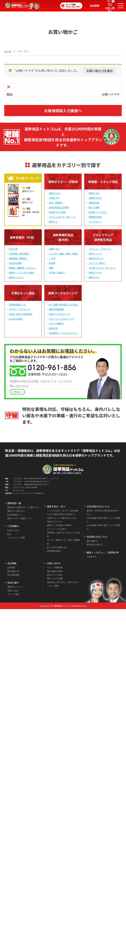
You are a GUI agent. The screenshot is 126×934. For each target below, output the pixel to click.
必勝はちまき (95, 197)
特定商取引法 (13, 571)
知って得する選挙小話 (56, 547)
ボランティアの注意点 (56, 529)
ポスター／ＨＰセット (19, 309)
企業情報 (11, 567)
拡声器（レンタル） (98, 212)
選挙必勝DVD (92, 540)
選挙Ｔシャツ (95, 253)
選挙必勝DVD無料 (55, 571)
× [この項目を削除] (8, 87)
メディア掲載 (13, 594)
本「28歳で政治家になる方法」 (64, 304)
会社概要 (94, 5)
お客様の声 (91, 556)
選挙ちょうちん (16, 277)
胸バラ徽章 (94, 207)
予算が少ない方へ (55, 521)
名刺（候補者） (56, 202)
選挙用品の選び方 (94, 544)
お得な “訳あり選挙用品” (21, 314)
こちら (16, 392)
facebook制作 (16, 318)
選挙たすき (94, 193)
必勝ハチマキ (111, 94)
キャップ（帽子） (97, 263)
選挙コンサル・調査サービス (20, 518)
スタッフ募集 (53, 585)
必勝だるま (54, 248)
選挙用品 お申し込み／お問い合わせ (63, 582)
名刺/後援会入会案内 (59, 207)
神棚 (51, 267)
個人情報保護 (13, 574)
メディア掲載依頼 (55, 567)
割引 (9, 534)
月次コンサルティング (59, 314)
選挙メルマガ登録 (55, 578)
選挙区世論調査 (56, 309)
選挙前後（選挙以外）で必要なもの (23, 507)
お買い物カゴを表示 (99, 71)
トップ (7, 51)
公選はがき (54, 197)
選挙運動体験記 (54, 550)
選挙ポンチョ (95, 272)
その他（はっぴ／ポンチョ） (102, 267)
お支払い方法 (13, 530)
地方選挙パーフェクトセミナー (64, 333)
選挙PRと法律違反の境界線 (59, 525)
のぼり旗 (13, 248)
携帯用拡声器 (95, 216)
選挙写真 (53, 328)
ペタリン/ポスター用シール (62, 216)
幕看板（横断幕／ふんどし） (23, 267)
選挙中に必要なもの (16, 510)
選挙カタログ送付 (55, 574)
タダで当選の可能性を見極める (60, 514)
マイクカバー (95, 221)
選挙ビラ (53, 221)
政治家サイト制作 (57, 212)
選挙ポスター (55, 193)
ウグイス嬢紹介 (56, 323)
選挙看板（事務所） (18, 258)
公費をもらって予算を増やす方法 (61, 518)
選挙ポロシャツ (96, 258)
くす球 (52, 258)
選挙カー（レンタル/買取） (22, 272)
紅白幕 (52, 263)
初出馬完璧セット (17, 304)
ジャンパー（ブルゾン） (100, 248)
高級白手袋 (94, 202)
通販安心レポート (15, 586)
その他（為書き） (57, 272)
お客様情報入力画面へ (63, 110)
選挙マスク (94, 277)
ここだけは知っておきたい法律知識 (62, 510)
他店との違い (13, 590)
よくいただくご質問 (16, 537)
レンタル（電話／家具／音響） (64, 253)
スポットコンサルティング (61, 318)
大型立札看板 (15, 263)
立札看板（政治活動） (19, 253)
